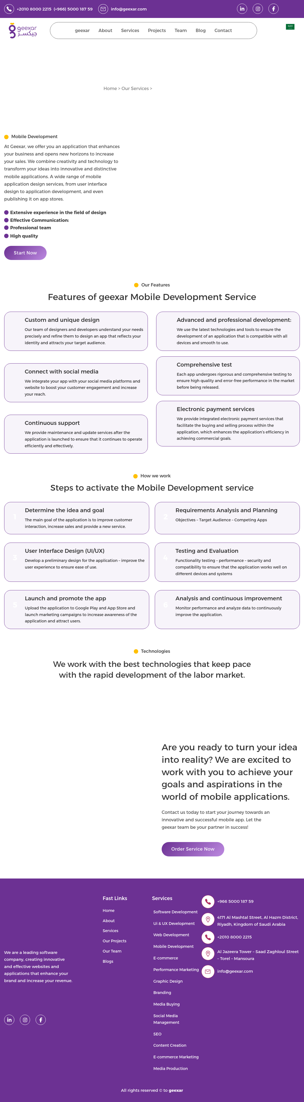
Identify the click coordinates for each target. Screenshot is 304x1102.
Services (130, 30)
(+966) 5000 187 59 (73, 9)
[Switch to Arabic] (290, 26)
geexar (82, 30)
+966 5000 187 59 (235, 901)
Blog (201, 30)
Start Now (25, 253)
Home (110, 88)
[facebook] (273, 9)
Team (181, 30)
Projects (157, 30)
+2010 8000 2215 (234, 937)
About (105, 30)
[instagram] (258, 9)
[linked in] (242, 9)
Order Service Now (193, 849)
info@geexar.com (129, 9)
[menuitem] (290, 26)
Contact (223, 30)
